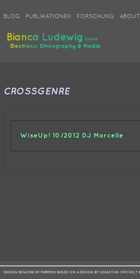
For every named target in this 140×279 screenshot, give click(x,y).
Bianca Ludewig (55, 43)
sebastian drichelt (119, 272)
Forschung (95, 16)
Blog (12, 16)
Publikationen (48, 16)
